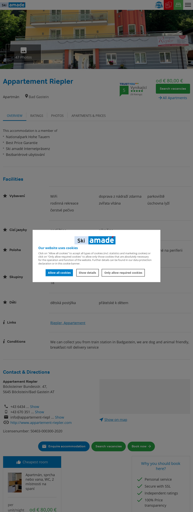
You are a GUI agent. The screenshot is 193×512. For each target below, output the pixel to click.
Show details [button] (87, 273)
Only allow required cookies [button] (123, 273)
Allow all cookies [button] (59, 273)
